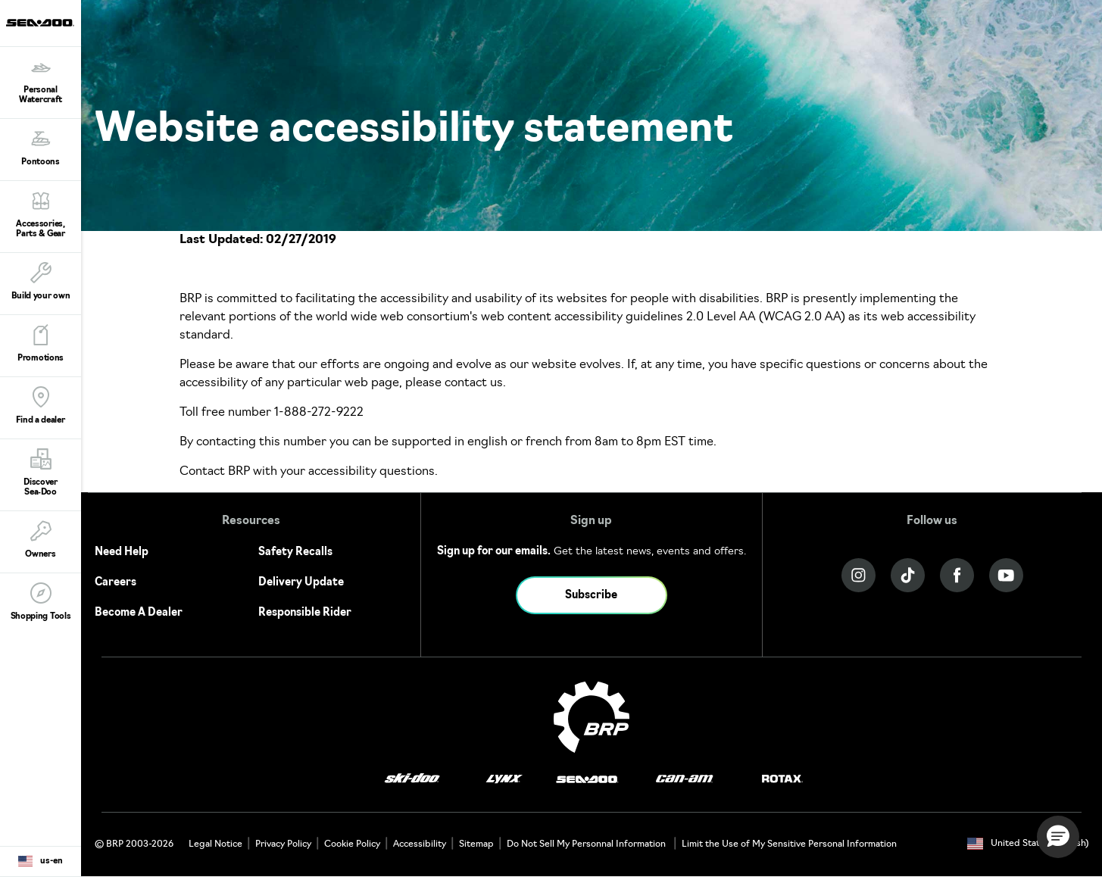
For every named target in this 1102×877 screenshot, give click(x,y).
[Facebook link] (957, 575)
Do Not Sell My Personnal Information (586, 844)
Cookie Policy (352, 844)
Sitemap (476, 844)
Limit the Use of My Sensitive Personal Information (789, 844)
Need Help (121, 552)
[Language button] (40, 862)
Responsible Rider (304, 613)
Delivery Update (301, 582)
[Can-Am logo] (684, 779)
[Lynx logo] (504, 779)
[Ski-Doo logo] (412, 779)
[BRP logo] (591, 717)
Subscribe (591, 595)
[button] (1058, 837)
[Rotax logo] (782, 779)
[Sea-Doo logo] (40, 23)
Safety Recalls (295, 552)
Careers (115, 582)
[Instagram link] (858, 575)
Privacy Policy (283, 844)
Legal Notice (215, 844)
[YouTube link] (1006, 575)
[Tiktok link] (908, 575)
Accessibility (419, 844)
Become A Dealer (139, 613)
